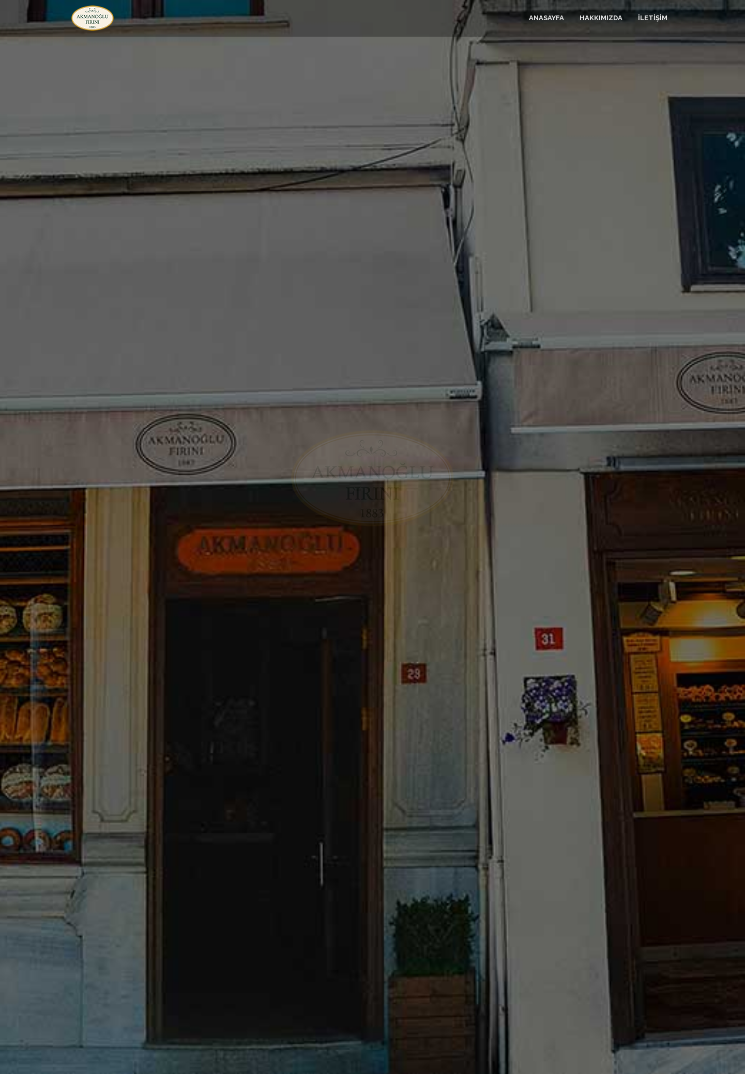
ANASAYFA (546, 18)
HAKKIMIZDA (601, 18)
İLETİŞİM (652, 18)
